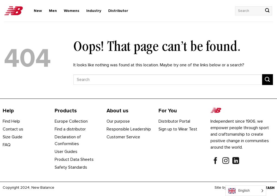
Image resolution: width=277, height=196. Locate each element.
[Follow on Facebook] (215, 161)
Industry (93, 10)
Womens (71, 10)
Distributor (118, 10)
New (38, 10)
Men (53, 10)
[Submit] (267, 10)
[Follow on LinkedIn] (235, 161)
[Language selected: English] (245, 190)
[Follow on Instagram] (225, 161)
